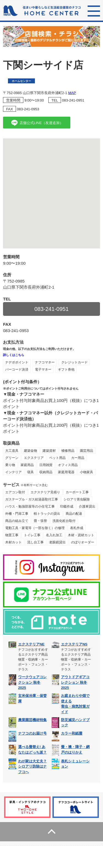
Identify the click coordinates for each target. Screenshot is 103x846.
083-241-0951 (73, 100)
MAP (72, 93)
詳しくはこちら (13, 355)
